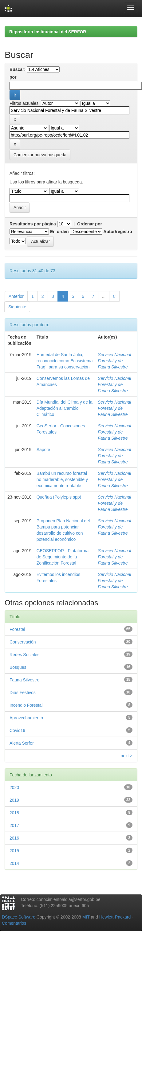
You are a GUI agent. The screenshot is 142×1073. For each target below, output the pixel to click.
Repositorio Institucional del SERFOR (47, 31)
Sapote (43, 449)
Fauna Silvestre (24, 679)
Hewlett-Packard (115, 917)
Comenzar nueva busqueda (40, 154)
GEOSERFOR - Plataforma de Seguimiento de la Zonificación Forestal (63, 556)
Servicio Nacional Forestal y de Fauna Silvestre (114, 360)
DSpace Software (18, 917)
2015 (14, 850)
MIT (86, 917)
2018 (14, 812)
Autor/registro (117, 231)
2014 (14, 863)
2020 (14, 787)
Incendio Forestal (26, 705)
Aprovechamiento (26, 717)
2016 (14, 838)
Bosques (18, 667)
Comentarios (14, 923)
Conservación (23, 641)
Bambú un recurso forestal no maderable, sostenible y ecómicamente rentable (62, 479)
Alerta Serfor (22, 743)
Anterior (16, 296)
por (13, 77)
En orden (59, 231)
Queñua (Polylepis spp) (59, 497)
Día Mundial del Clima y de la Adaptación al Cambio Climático (65, 408)
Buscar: (18, 69)
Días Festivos (23, 692)
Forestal (17, 629)
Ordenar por (89, 223)
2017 (14, 825)
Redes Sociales (24, 654)
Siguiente (17, 306)
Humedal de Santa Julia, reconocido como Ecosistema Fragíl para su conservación (65, 360)
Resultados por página (33, 223)
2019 (14, 800)
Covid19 (17, 730)
